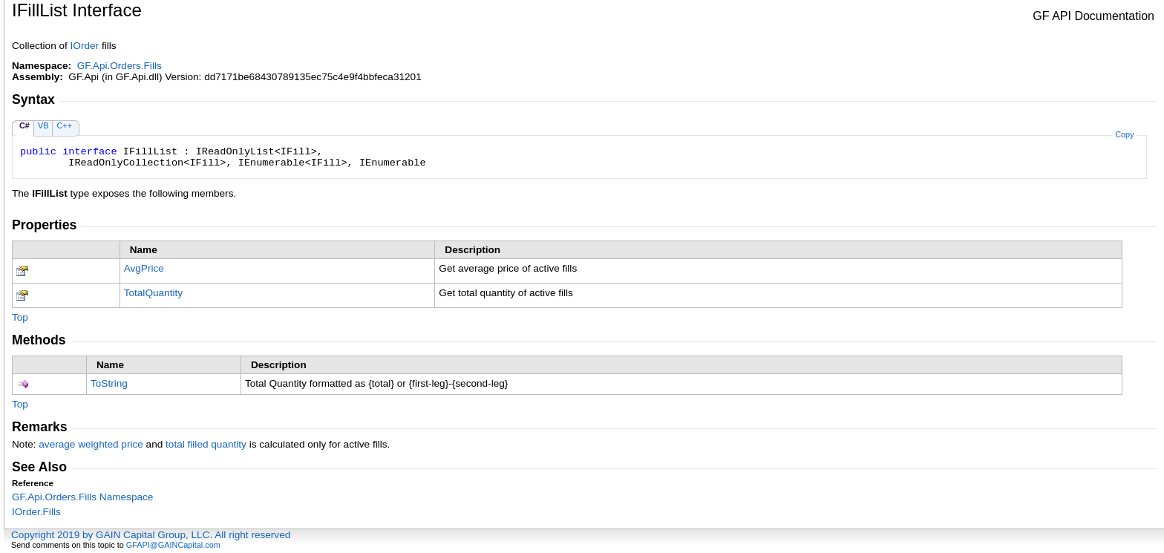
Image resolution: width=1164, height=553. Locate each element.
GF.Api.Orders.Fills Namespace (82, 497)
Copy (1124, 134)
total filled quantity (206, 444)
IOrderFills (36, 511)
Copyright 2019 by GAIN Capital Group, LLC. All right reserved (150, 534)
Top (20, 317)
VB (43, 125)
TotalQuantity (153, 292)
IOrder (85, 45)
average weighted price (91, 444)
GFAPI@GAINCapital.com (173, 544)
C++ (64, 125)
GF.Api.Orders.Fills (119, 65)
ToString (109, 383)
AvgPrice (144, 268)
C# (24, 125)
